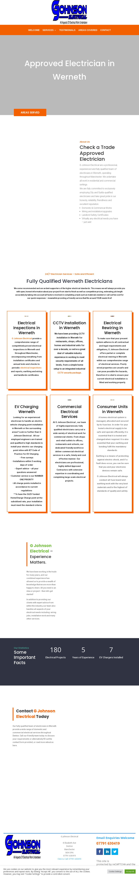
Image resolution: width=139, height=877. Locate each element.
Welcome (34, 30)
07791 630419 (69, 855)
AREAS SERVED (30, 112)
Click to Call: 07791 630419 (69, 859)
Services (48, 30)
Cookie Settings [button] (115, 871)
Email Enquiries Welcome (115, 838)
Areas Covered (87, 30)
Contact (105, 30)
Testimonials (67, 30)
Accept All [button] (130, 871)
